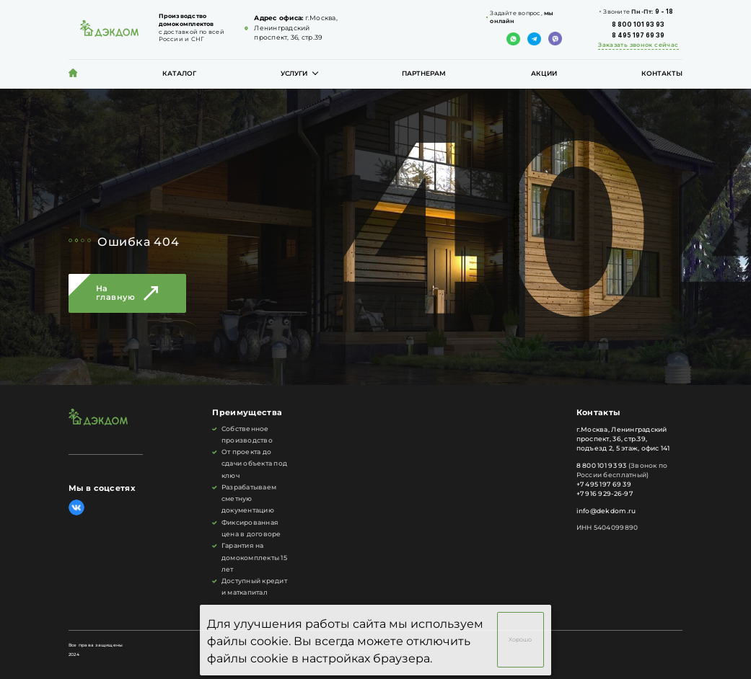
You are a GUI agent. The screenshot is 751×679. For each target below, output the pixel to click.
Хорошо (520, 639)
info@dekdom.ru (606, 511)
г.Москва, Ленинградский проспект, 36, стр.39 (296, 27)
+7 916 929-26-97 (604, 493)
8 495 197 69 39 (638, 35)
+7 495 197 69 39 (603, 484)
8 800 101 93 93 (638, 24)
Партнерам (424, 73)
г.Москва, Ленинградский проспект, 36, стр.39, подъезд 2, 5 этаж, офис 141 (623, 439)
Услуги (294, 73)
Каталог (179, 73)
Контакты (661, 73)
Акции (544, 73)
